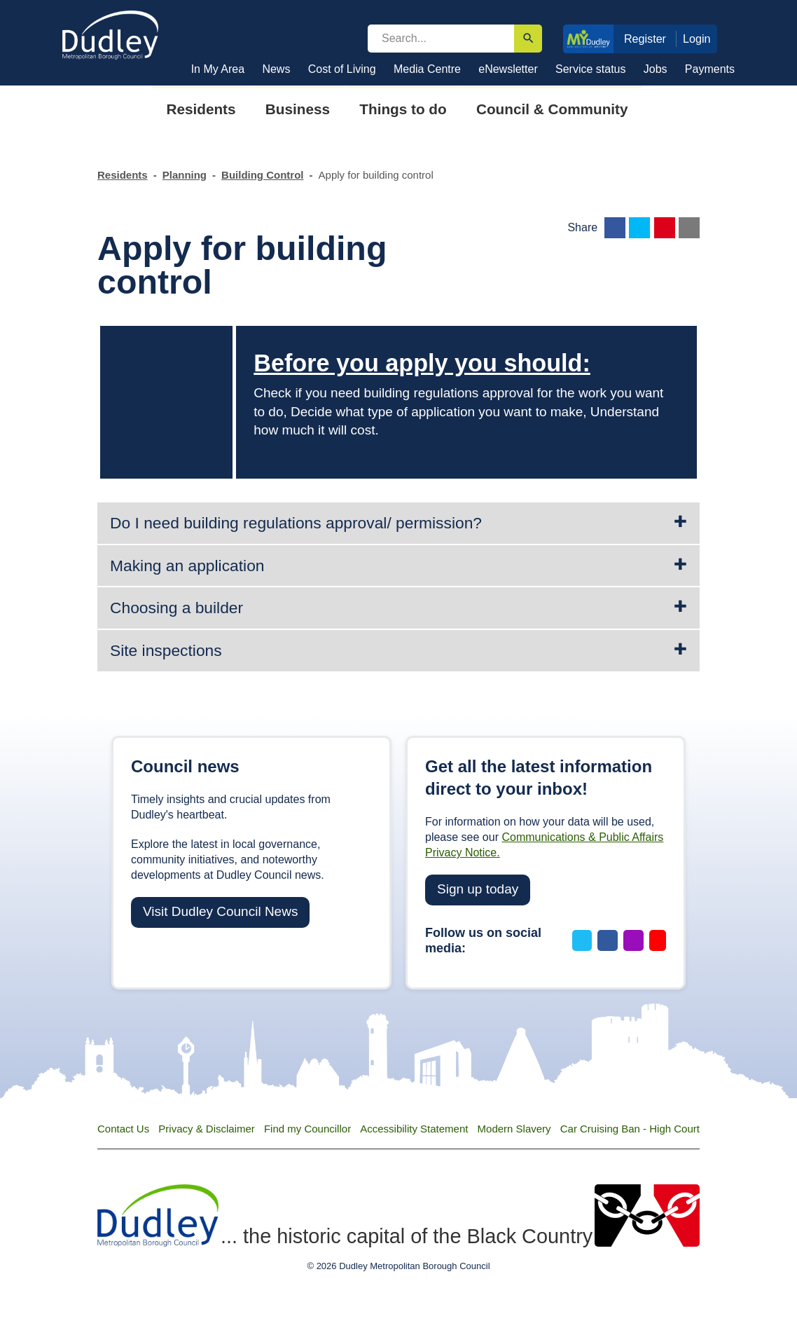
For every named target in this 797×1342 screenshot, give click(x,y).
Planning (184, 175)
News (276, 69)
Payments (710, 69)
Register (645, 38)
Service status (590, 69)
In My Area (217, 69)
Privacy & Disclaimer (206, 1129)
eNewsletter (507, 69)
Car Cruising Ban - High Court (630, 1129)
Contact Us (123, 1129)
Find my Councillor (307, 1129)
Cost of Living (342, 69)
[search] (441, 39)
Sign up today (477, 889)
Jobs (655, 69)
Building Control (262, 175)
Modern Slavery (514, 1129)
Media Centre (427, 69)
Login (697, 38)
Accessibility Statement (414, 1129)
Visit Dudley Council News (220, 911)
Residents (122, 175)
